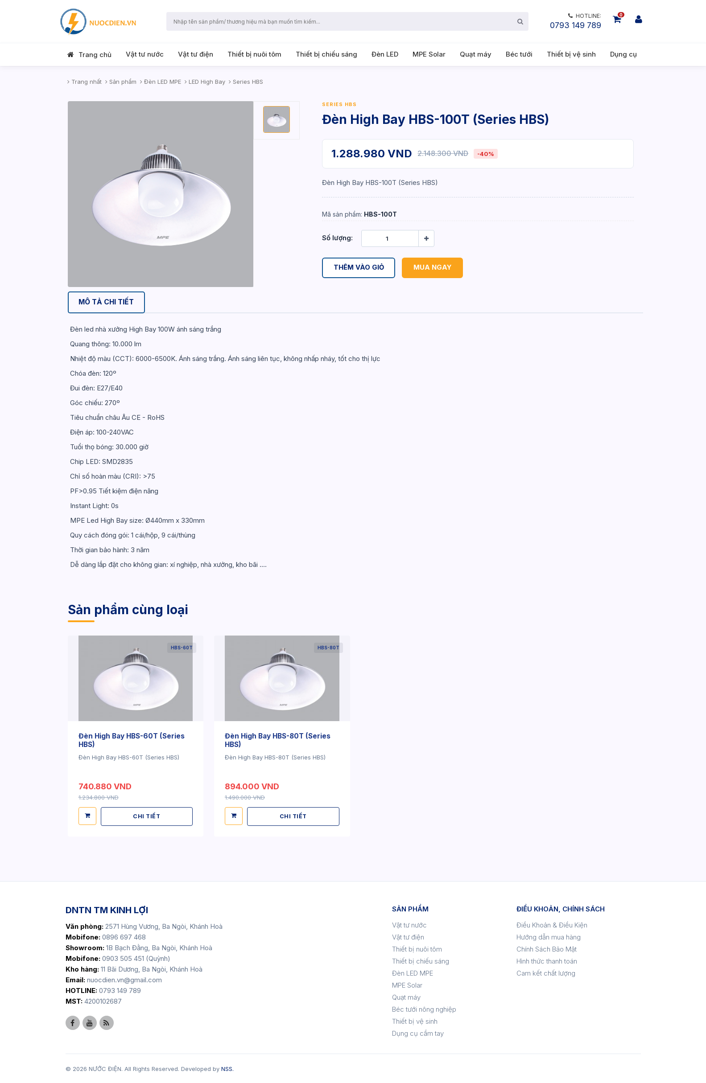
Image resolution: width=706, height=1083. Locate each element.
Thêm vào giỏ (359, 267)
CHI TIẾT (147, 815)
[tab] (108, 302)
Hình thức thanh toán (546, 960)
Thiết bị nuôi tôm (254, 54)
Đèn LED (385, 54)
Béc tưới (519, 54)
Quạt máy (475, 54)
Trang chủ (94, 54)
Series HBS (339, 104)
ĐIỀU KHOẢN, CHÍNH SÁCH (560, 908)
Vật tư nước (145, 54)
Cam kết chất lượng (545, 972)
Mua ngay (433, 267)
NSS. (227, 1067)
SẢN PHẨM (410, 908)
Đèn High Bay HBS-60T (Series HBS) (133, 740)
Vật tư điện (195, 54)
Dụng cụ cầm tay (418, 1032)
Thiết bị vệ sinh (571, 54)
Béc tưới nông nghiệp (424, 1008)
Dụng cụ (623, 54)
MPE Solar (429, 54)
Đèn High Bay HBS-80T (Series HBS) (280, 740)
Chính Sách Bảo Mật (546, 948)
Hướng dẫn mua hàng (548, 936)
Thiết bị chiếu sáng (326, 54)
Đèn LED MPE (412, 972)
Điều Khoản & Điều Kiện (551, 924)
